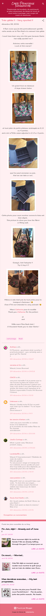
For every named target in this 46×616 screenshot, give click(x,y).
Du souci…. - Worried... (12, 555)
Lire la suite (37, 549)
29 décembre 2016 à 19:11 (21, 413)
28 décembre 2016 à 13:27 (22, 359)
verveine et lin (15, 365)
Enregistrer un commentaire (15, 515)
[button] (43, 20)
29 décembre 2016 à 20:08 (22, 434)
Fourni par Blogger (23, 608)
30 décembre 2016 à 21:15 (22, 510)
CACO (12, 377)
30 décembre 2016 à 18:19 (22, 472)
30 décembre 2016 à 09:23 (22, 448)
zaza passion (15, 478)
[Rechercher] (43, 4)
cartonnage (11, 339)
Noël (20, 339)
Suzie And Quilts (17, 498)
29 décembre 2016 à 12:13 (21, 395)
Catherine (19, 309)
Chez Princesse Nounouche (23, 5)
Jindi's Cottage (16, 440)
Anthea (13, 347)
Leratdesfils (15, 454)
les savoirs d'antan (17, 419)
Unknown (14, 401)
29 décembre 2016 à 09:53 (22, 371)
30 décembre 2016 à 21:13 (22, 492)
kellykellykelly (30, 612)
